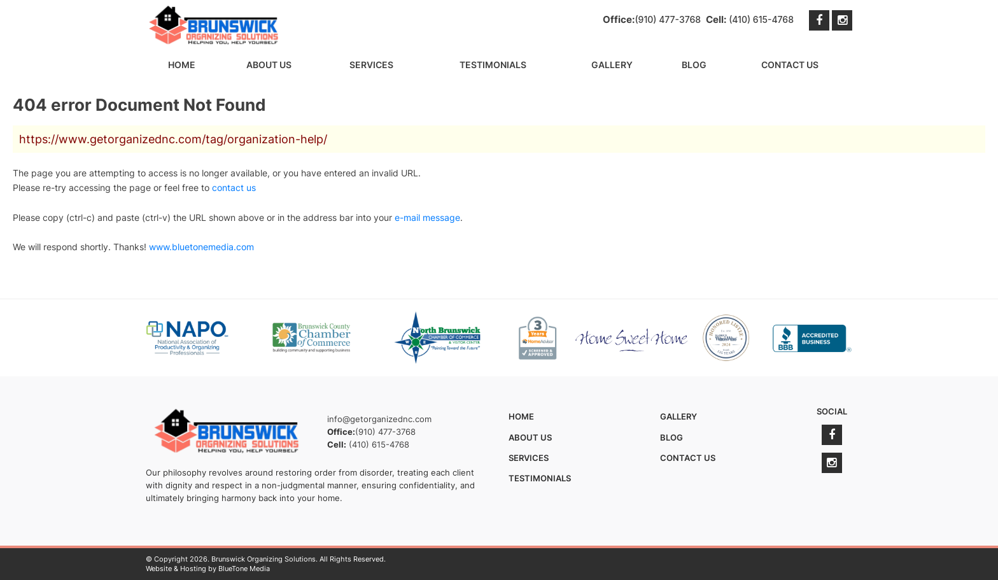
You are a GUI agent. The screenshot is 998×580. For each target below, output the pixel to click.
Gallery (612, 64)
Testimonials (493, 64)
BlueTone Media (244, 568)
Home (181, 64)
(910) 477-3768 (668, 19)
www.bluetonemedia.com (201, 246)
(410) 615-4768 (761, 19)
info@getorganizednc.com (379, 419)
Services (371, 64)
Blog (694, 64)
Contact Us (790, 64)
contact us (234, 187)
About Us (269, 64)
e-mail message (427, 217)
